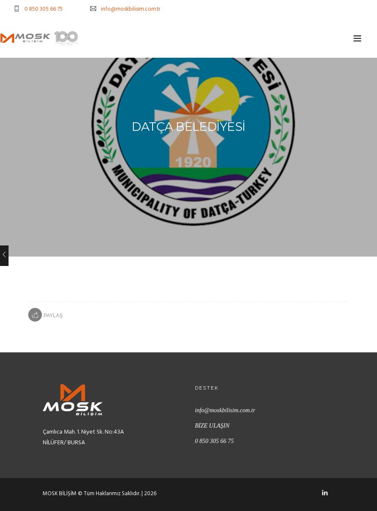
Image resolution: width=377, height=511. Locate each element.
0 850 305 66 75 (43, 9)
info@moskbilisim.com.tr (130, 9)
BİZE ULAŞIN (212, 425)
